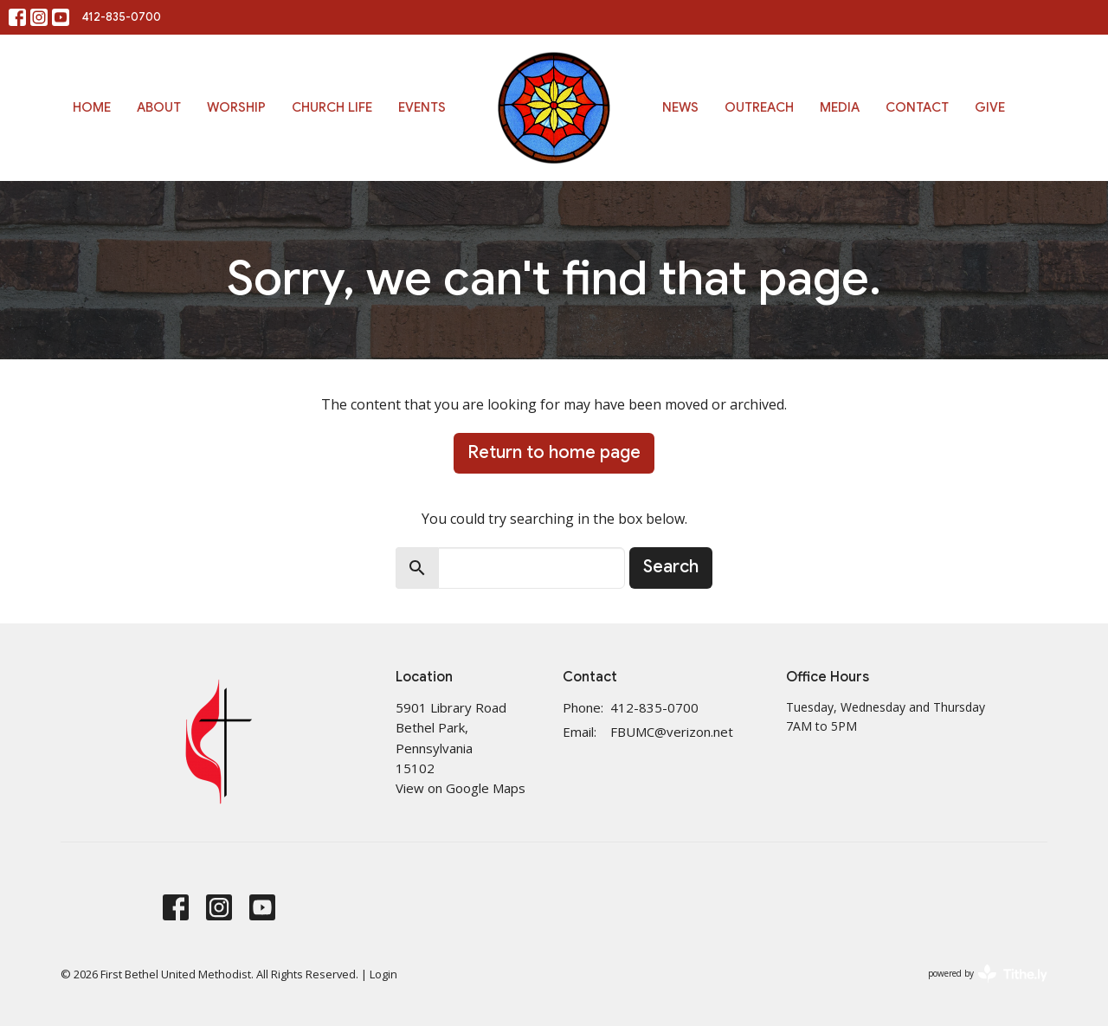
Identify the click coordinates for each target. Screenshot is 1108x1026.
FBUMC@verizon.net (671, 731)
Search (671, 567)
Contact (917, 107)
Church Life (332, 107)
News (680, 107)
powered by (987, 974)
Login (383, 974)
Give (990, 107)
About (159, 107)
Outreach (759, 107)
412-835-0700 (121, 17)
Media (840, 107)
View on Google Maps (460, 788)
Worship (236, 107)
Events (422, 107)
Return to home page (554, 452)
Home (92, 107)
